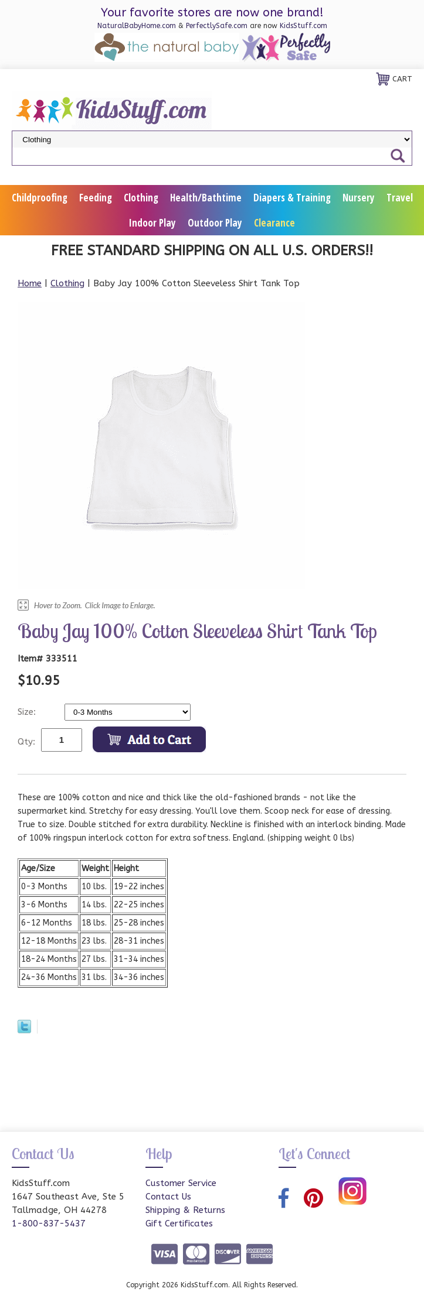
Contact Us (168, 1196)
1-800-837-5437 (49, 1223)
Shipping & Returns (185, 1210)
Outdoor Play (215, 222)
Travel (399, 197)
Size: (28, 712)
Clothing (141, 197)
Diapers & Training (292, 197)
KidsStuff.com (303, 26)
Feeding (95, 197)
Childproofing (39, 197)
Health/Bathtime (206, 197)
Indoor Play (152, 222)
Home (30, 283)
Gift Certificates (179, 1223)
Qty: (26, 741)
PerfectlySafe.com (216, 26)
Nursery (358, 197)
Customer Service (180, 1183)
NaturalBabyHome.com (136, 26)
